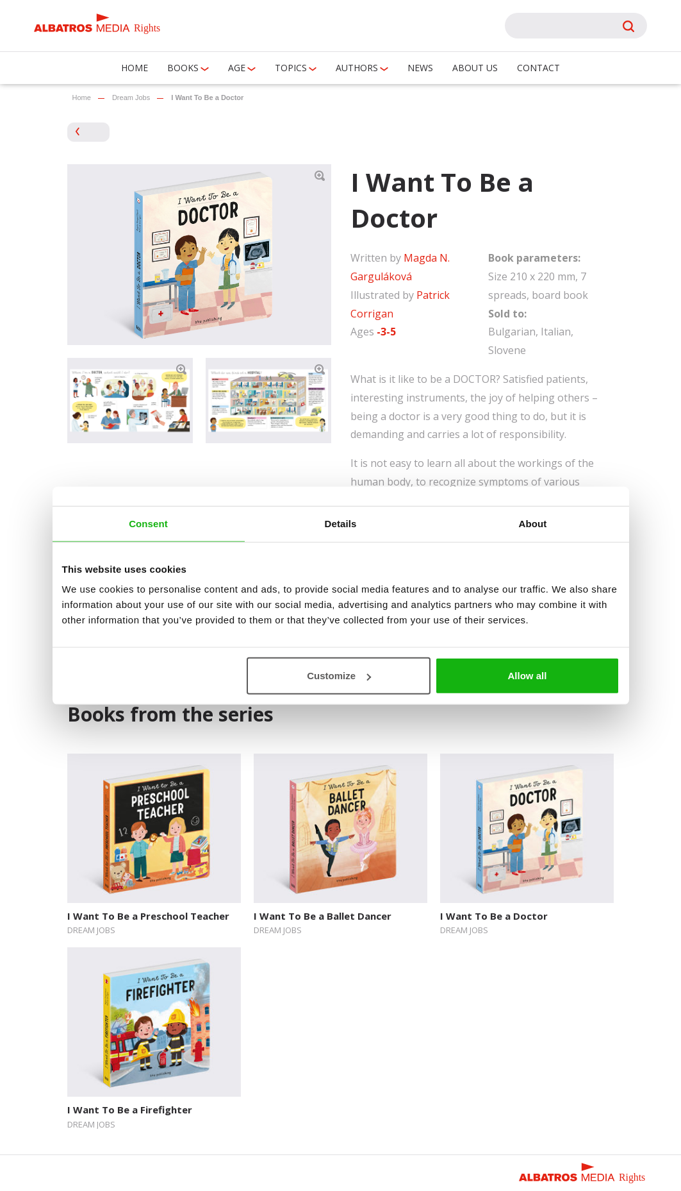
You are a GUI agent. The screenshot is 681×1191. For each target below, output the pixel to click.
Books (183, 68)
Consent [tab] (148, 523)
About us (475, 68)
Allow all (527, 675)
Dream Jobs (131, 97)
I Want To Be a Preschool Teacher (148, 915)
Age (236, 68)
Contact (538, 68)
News (420, 68)
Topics (291, 68)
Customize (339, 675)
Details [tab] (341, 523)
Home (134, 68)
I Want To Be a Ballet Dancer (322, 915)
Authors (357, 68)
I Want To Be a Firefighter (129, 1109)
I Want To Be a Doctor (494, 915)
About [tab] (533, 523)
